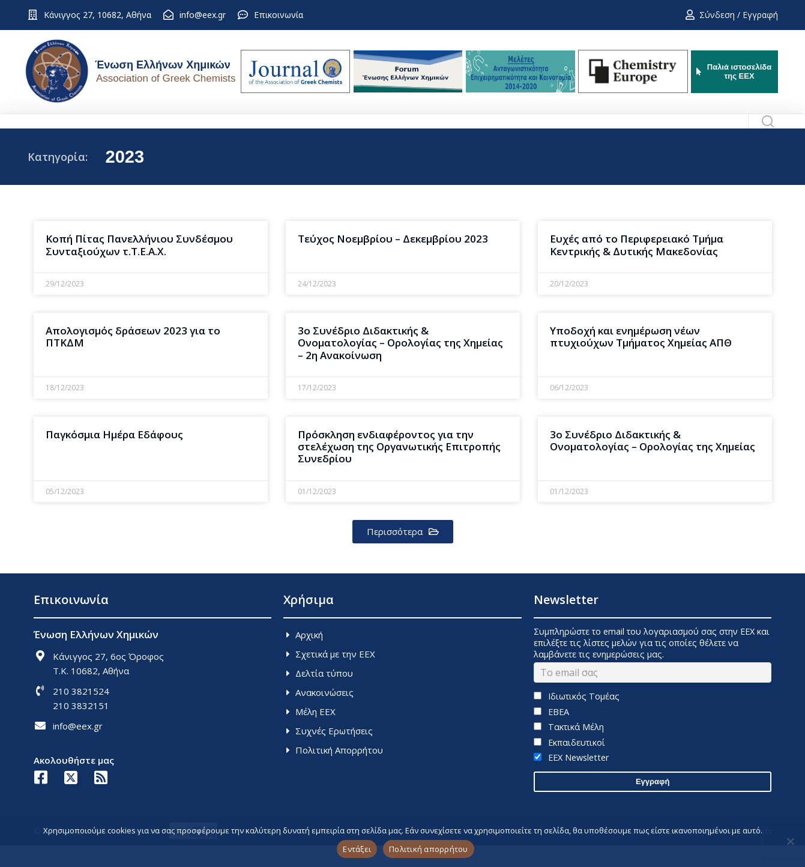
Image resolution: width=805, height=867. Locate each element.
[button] (402, 553)
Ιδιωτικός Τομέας (577, 718)
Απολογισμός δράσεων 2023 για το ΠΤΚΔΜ (133, 358)
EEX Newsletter (571, 779)
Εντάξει (357, 849)
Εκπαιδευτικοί (569, 764)
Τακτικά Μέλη (569, 748)
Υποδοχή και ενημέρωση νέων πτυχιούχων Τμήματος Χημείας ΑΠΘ (641, 358)
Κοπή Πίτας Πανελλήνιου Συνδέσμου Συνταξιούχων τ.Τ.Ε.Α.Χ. (139, 266)
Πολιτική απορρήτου (428, 849)
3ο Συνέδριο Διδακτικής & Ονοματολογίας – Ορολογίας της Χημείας (652, 462)
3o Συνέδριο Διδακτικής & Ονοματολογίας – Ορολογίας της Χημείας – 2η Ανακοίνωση (400, 364)
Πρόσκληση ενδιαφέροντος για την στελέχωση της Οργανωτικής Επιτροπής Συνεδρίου (399, 468)
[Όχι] (790, 841)
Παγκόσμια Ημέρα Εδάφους (114, 456)
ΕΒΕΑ (551, 733)
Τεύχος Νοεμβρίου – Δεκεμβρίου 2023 (393, 260)
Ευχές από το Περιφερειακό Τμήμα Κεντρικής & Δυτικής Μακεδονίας (636, 266)
